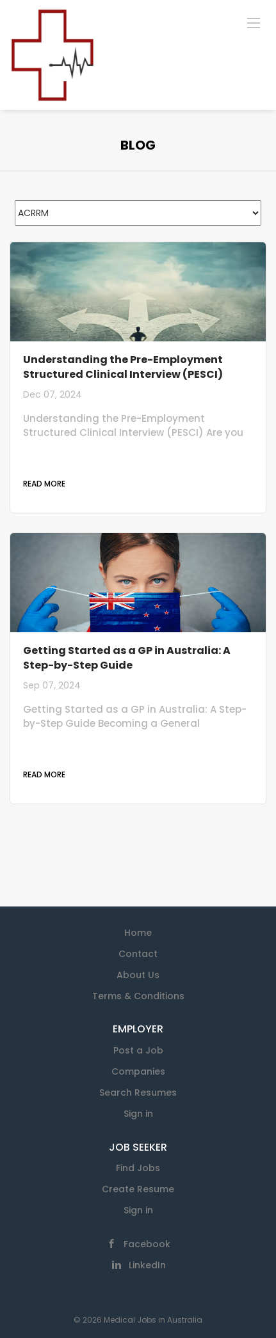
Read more (44, 483)
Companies (138, 1071)
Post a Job (138, 1050)
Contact (138, 953)
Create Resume (138, 1189)
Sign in (138, 1113)
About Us (138, 974)
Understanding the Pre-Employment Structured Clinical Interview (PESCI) (123, 367)
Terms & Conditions (138, 996)
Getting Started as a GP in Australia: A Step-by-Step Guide (127, 658)
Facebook (147, 1244)
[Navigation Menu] (253, 22)
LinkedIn (147, 1265)
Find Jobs (138, 1168)
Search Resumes (138, 1092)
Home (138, 932)
